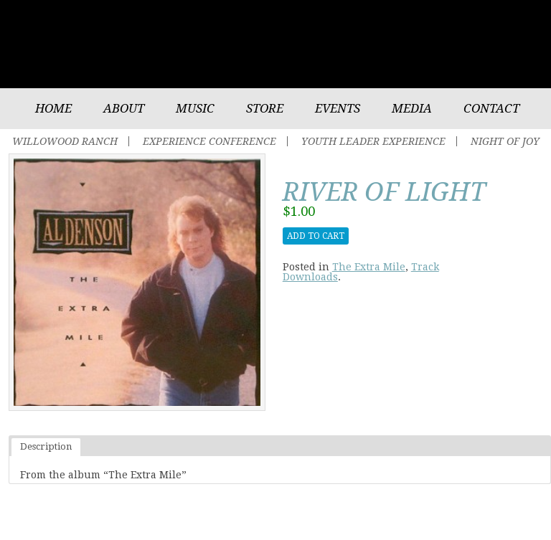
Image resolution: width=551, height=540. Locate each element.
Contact (491, 108)
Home (53, 108)
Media (412, 108)
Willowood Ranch (65, 141)
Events (337, 108)
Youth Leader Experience (373, 141)
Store (264, 108)
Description (46, 446)
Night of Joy (505, 141)
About (123, 108)
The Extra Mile (368, 267)
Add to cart (315, 236)
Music (195, 108)
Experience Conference (209, 141)
